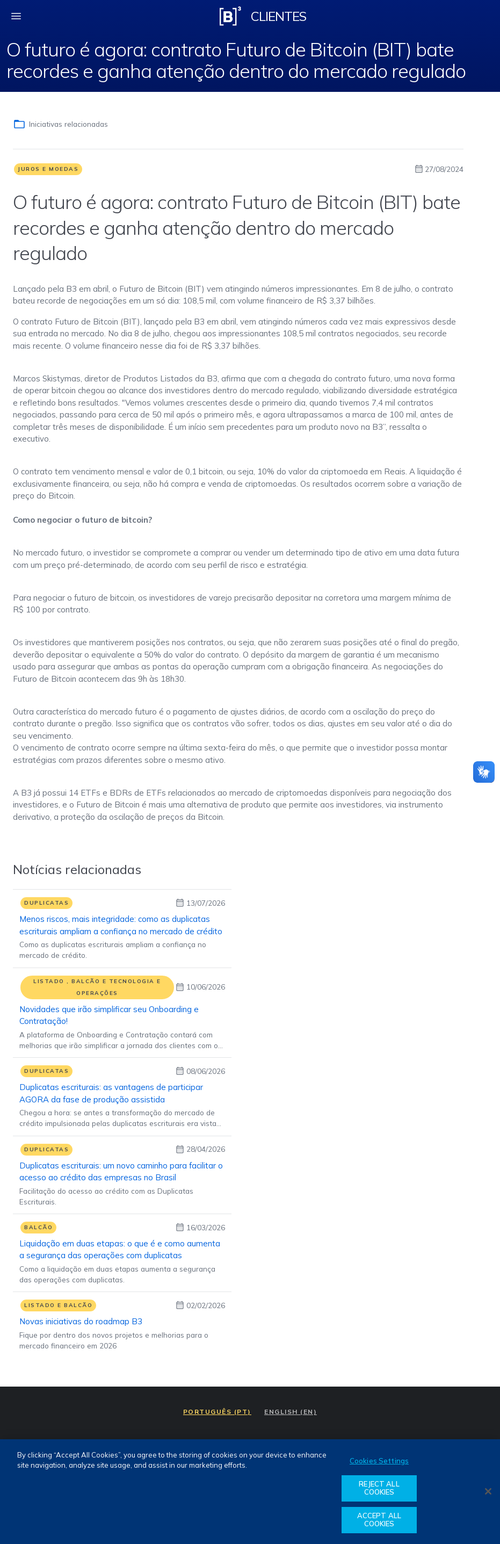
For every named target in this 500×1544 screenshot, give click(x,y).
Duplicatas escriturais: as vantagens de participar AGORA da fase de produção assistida (111, 1093)
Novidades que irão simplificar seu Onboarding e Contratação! (109, 1015)
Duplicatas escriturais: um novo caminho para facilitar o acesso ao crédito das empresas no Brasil (121, 1171)
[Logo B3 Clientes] (230, 16)
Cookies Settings (379, 1460)
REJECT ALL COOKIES (379, 1488)
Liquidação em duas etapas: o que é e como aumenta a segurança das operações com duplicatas (119, 1249)
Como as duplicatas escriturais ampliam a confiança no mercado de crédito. (112, 949)
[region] (250, 1491)
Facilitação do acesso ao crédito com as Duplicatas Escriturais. (106, 1196)
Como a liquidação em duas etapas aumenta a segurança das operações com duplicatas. (117, 1274)
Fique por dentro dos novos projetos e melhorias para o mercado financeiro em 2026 (113, 1340)
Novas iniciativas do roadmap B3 (80, 1321)
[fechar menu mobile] (16, 16)
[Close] (488, 1491)
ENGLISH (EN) (290, 1412)
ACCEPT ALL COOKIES (379, 1519)
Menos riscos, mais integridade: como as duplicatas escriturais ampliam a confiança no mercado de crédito (120, 925)
